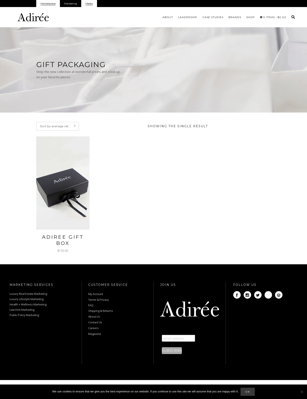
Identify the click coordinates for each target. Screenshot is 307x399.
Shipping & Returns (100, 311)
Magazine (94, 334)
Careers (93, 328)
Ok (247, 391)
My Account (96, 294)
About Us (94, 316)
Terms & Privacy (98, 300)
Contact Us (95, 322)
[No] (302, 392)
